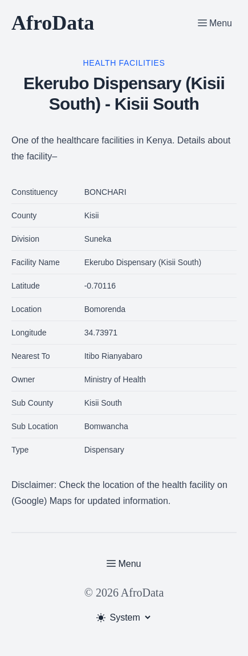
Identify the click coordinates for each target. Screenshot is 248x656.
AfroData (52, 22)
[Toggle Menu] (215, 23)
